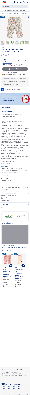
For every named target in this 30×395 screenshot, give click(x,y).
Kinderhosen (24, 13)
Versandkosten (5, 371)
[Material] (15, 185)
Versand (13, 62)
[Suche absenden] (25, 6)
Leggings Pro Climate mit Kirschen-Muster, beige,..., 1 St (19, 276)
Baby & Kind (9, 13)
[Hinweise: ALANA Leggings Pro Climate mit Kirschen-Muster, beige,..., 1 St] (18, 282)
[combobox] (15, 6)
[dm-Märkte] (14, 2)
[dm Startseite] (4, 2)
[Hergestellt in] (15, 204)
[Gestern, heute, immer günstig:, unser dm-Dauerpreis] (15, 99)
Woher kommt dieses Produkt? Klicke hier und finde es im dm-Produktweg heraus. (15, 171)
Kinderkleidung (17, 13)
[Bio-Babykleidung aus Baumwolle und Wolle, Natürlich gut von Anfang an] (15, 237)
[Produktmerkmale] (15, 176)
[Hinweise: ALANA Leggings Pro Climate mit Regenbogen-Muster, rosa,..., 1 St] (5, 282)
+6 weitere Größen (19, 269)
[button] (27, 2)
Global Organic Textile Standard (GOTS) (12, 168)
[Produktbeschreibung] (15, 112)
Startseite (4, 13)
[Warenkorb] (24, 2)
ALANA (3, 47)
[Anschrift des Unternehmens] (15, 193)
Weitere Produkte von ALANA (14, 216)
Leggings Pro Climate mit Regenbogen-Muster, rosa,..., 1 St (7, 274)
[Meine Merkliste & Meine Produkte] (17, 2)
